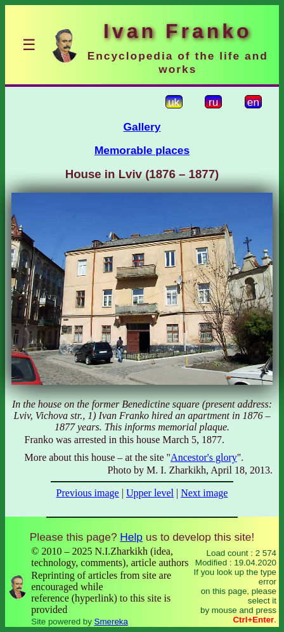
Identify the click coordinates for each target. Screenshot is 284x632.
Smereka (111, 621)
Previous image (87, 492)
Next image (204, 492)
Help (131, 537)
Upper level (150, 492)
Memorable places (142, 150)
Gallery (142, 126)
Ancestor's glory (204, 457)
